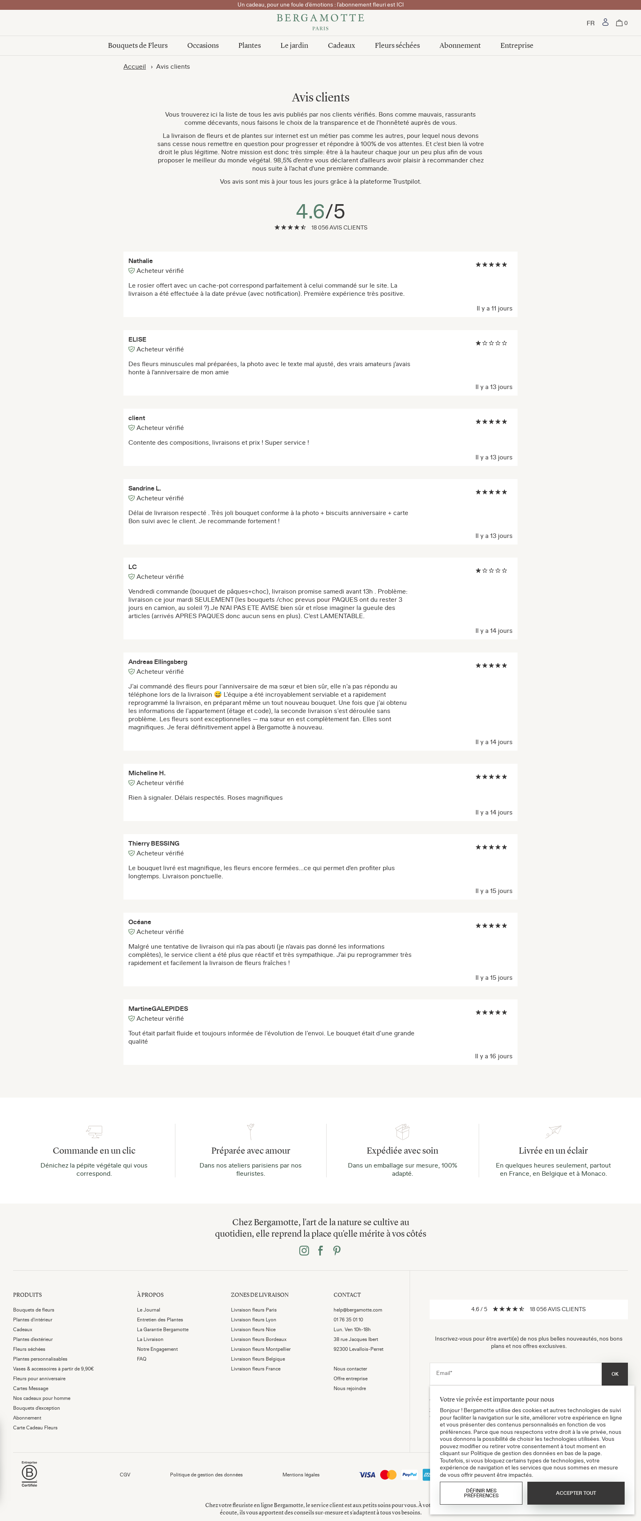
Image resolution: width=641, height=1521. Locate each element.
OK (615, 1374)
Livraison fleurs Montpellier (261, 1349)
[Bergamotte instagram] (304, 1251)
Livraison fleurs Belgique (258, 1359)
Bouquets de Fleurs (138, 45)
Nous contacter (350, 1368)
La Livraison (150, 1339)
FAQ (141, 1359)
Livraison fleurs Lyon (253, 1319)
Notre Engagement (157, 1349)
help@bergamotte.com (358, 1309)
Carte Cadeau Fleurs (35, 1427)
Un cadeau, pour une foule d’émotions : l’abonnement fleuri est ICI (321, 4)
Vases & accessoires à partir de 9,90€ (53, 1368)
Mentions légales (301, 1474)
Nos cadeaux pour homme (41, 1398)
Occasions (203, 45)
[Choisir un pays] (591, 23)
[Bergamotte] (320, 23)
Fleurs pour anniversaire (39, 1378)
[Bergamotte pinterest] (337, 1251)
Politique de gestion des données (206, 1474)
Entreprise (516, 45)
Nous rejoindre (350, 1388)
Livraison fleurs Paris (254, 1309)
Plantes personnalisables (40, 1359)
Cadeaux (341, 45)
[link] (605, 23)
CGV (125, 1474)
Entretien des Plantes (160, 1319)
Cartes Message (30, 1388)
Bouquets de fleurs (33, 1309)
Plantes (249, 45)
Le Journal (148, 1309)
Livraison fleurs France (255, 1368)
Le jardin (294, 45)
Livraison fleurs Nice (253, 1329)
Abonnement (460, 45)
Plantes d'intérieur (32, 1319)
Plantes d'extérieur (33, 1339)
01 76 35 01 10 (348, 1319)
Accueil (134, 66)
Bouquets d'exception (36, 1408)
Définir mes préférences (481, 1493)
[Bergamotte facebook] (320, 1251)
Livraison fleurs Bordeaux (259, 1339)
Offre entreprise (351, 1378)
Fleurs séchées (397, 45)
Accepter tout (576, 1493)
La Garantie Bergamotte (162, 1329)
